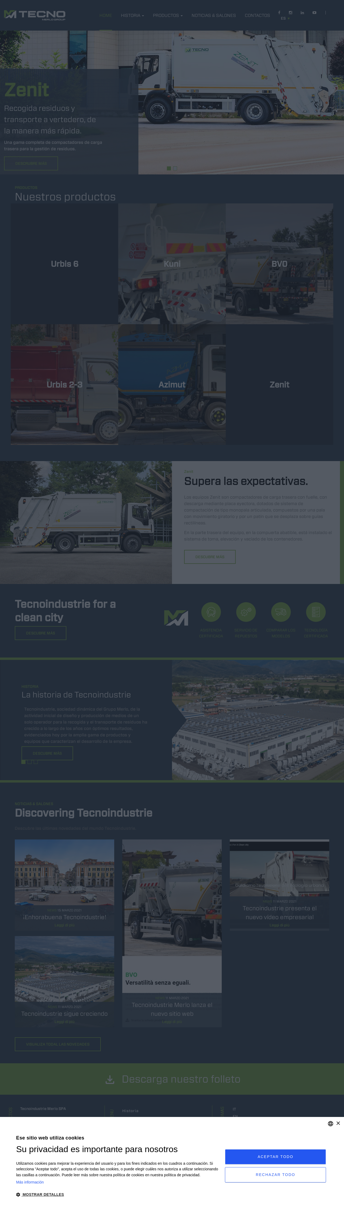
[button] (117, 1194)
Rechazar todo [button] (275, 1175)
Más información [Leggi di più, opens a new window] (30, 1182)
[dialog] (172, 1163)
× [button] (338, 1124)
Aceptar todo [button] (275, 1157)
